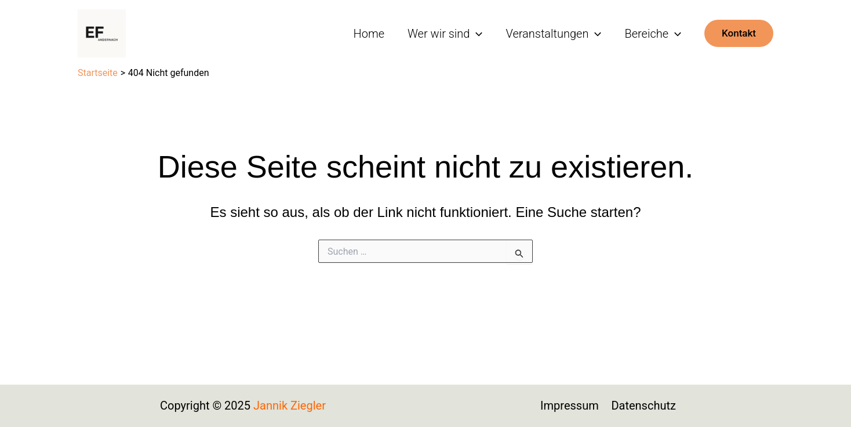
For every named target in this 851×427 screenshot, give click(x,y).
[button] (738, 33)
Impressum (570, 405)
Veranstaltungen (553, 33)
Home (369, 34)
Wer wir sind (445, 33)
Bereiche (652, 33)
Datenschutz (643, 405)
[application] (476, 33)
